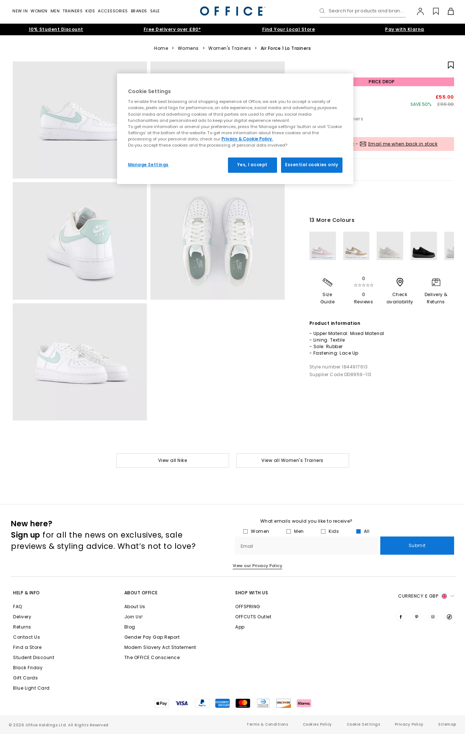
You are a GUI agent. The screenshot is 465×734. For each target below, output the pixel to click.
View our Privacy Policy (257, 566)
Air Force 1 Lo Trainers (286, 48)
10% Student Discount (56, 29)
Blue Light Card (31, 688)
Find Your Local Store (288, 29)
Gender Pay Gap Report (152, 637)
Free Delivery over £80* (172, 29)
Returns (22, 627)
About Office (141, 593)
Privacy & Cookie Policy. (247, 139)
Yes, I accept (252, 165)
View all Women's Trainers (292, 460)
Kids (90, 11)
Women (39, 11)
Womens (188, 48)
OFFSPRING (247, 606)
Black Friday (28, 668)
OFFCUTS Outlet (253, 617)
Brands (139, 11)
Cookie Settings (363, 724)
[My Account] (417, 11)
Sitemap (447, 724)
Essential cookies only (311, 165)
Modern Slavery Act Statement (160, 647)
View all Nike (172, 460)
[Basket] (447, 11)
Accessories (113, 11)
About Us (134, 606)
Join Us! (133, 617)
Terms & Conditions (267, 724)
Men (55, 11)
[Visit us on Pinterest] (417, 616)
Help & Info (26, 593)
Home (161, 48)
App (240, 627)
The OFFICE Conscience (152, 657)
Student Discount (33, 657)
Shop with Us (251, 593)
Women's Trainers (229, 48)
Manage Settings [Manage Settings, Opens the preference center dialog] (148, 165)
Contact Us (26, 637)
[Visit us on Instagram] (433, 616)
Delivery (22, 617)
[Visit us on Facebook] (400, 616)
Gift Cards (25, 678)
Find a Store (27, 647)
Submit (417, 545)
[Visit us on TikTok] (449, 616)
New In (20, 11)
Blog (129, 627)
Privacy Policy (409, 724)
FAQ (17, 606)
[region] (235, 128)
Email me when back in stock (403, 144)
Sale (155, 11)
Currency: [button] (426, 596)
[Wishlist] (432, 11)
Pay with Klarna (404, 29)
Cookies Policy (317, 724)
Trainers (73, 11)
